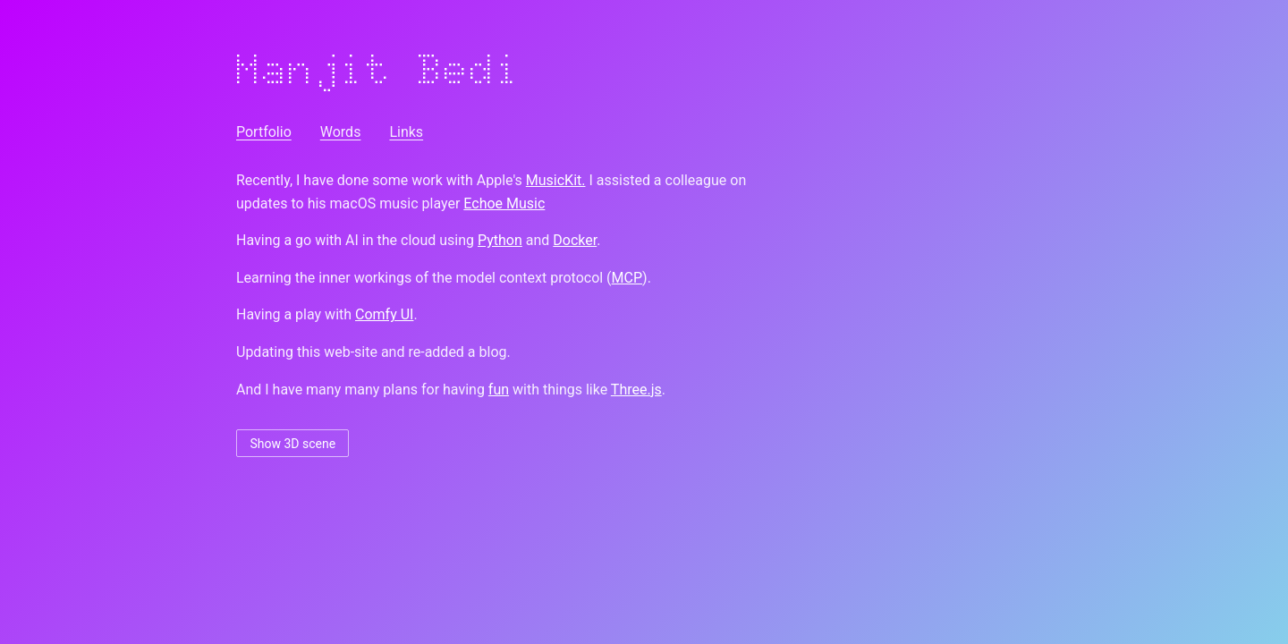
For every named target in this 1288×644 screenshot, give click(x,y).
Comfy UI (384, 314)
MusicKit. (556, 180)
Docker (575, 240)
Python (500, 240)
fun (498, 389)
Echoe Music (504, 203)
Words (340, 131)
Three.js (636, 389)
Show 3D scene (292, 443)
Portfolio (264, 131)
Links (406, 131)
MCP (627, 277)
